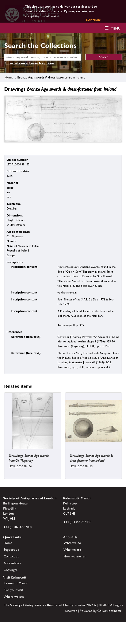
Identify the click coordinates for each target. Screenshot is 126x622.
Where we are (14, 597)
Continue (93, 20)
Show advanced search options (29, 63)
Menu (116, 28)
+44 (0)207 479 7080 (18, 527)
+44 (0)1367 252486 (77, 522)
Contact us (11, 556)
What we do (72, 543)
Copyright (11, 570)
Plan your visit (13, 590)
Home (9, 77)
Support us (11, 550)
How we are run (75, 556)
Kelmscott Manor (16, 583)
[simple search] (42, 57)
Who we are (72, 550)
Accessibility (12, 563)
